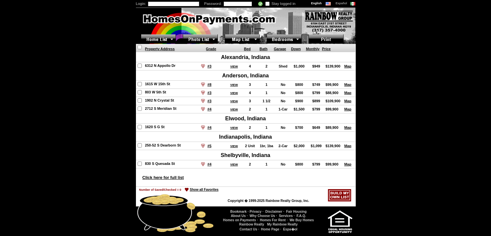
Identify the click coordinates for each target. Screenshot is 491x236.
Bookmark (238, 211)
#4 (209, 109)
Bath (263, 49)
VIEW (234, 66)
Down (296, 49)
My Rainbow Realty (282, 224)
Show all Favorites (204, 189)
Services (286, 216)
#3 (209, 66)
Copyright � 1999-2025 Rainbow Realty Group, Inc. (268, 201)
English (317, 3)
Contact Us (248, 229)
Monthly (313, 49)
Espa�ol (290, 229)
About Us (238, 216)
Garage (280, 49)
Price (326, 49)
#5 (209, 146)
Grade (211, 49)
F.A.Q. (301, 216)
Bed (247, 49)
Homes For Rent (273, 220)
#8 (209, 85)
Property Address (160, 49)
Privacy (255, 211)
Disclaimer (273, 211)
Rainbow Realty (251, 224)
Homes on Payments (239, 220)
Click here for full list (163, 177)
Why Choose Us (262, 216)
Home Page (270, 229)
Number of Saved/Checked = (160, 189)
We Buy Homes (302, 220)
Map (347, 66)
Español (342, 3)
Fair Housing (296, 211)
